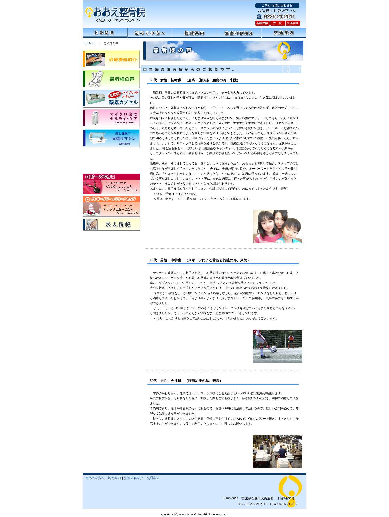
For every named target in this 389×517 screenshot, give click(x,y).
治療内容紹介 (133, 478)
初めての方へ (95, 478)
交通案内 (153, 478)
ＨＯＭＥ (89, 43)
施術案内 (114, 478)
